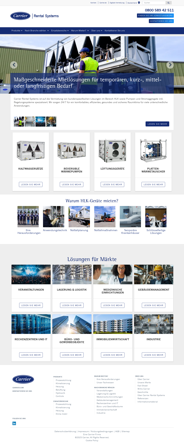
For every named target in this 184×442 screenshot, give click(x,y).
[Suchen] (154, 2)
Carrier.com (18, 386)
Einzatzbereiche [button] (59, 30)
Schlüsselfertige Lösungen (156, 229)
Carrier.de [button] (103, 3)
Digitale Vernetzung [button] (117, 3)
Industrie (101, 410)
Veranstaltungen (105, 388)
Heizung (60, 384)
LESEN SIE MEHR (157, 122)
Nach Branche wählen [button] (36, 30)
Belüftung (60, 387)
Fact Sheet (143, 383)
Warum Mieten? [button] (79, 30)
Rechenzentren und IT (107, 401)
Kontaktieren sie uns (22, 389)
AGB (117, 429)
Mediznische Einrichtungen (110, 394)
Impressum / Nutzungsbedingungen (95, 429)
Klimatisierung (63, 381)
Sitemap (126, 429)
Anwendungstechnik (55, 228)
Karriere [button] (93, 3)
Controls (60, 394)
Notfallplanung (79, 228)
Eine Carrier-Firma (92, 432)
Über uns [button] (95, 30)
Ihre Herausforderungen (29, 229)
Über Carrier (144, 377)
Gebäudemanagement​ (107, 398)
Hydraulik (60, 391)
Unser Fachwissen (105, 380)
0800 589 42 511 (159, 10)
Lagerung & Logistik (106, 391)
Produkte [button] (15, 30)
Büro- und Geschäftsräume (110, 404)
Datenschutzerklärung (65, 429)
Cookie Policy (92, 438)
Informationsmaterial (148, 399)
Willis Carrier (144, 386)
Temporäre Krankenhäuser (130, 229)
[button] (14, 62)
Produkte (57, 375)
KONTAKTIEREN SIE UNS (161, 21)
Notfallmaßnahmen (105, 228)
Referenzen (143, 396)
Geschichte (143, 390)
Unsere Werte (144, 380)
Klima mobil (61, 411)
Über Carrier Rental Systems (151, 393)
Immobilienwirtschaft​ (107, 407)
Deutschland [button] (134, 3)
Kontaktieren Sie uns (115, 30)
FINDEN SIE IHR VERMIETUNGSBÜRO (155, 15)
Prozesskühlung (63, 378)
